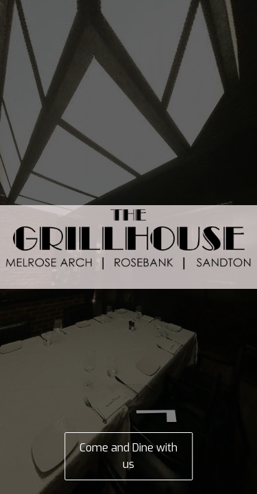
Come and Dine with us (128, 455)
